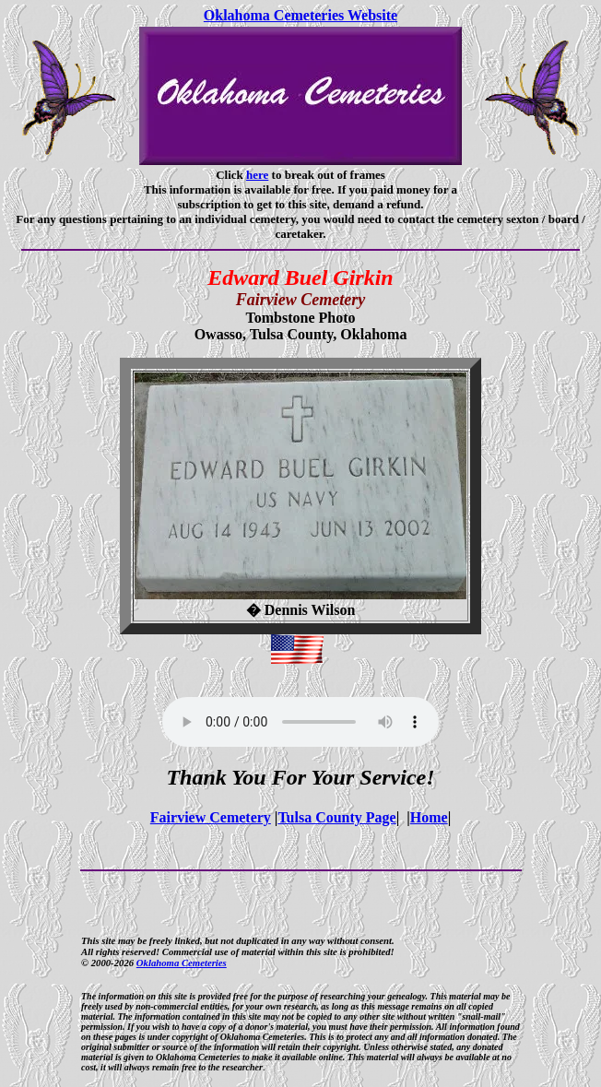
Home (429, 817)
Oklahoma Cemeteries (181, 962)
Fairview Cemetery (210, 817)
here (257, 175)
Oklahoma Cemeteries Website (300, 15)
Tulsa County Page (336, 817)
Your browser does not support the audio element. (300, 722)
